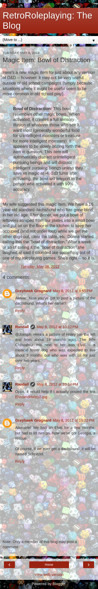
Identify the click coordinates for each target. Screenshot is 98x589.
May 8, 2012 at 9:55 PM (72, 291)
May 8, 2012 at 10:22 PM (73, 420)
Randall (22, 327)
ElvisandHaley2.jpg (31, 397)
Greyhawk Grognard (33, 291)
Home (49, 565)
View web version (49, 575)
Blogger (59, 584)
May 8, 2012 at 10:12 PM (57, 327)
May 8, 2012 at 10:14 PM (57, 384)
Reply (20, 311)
